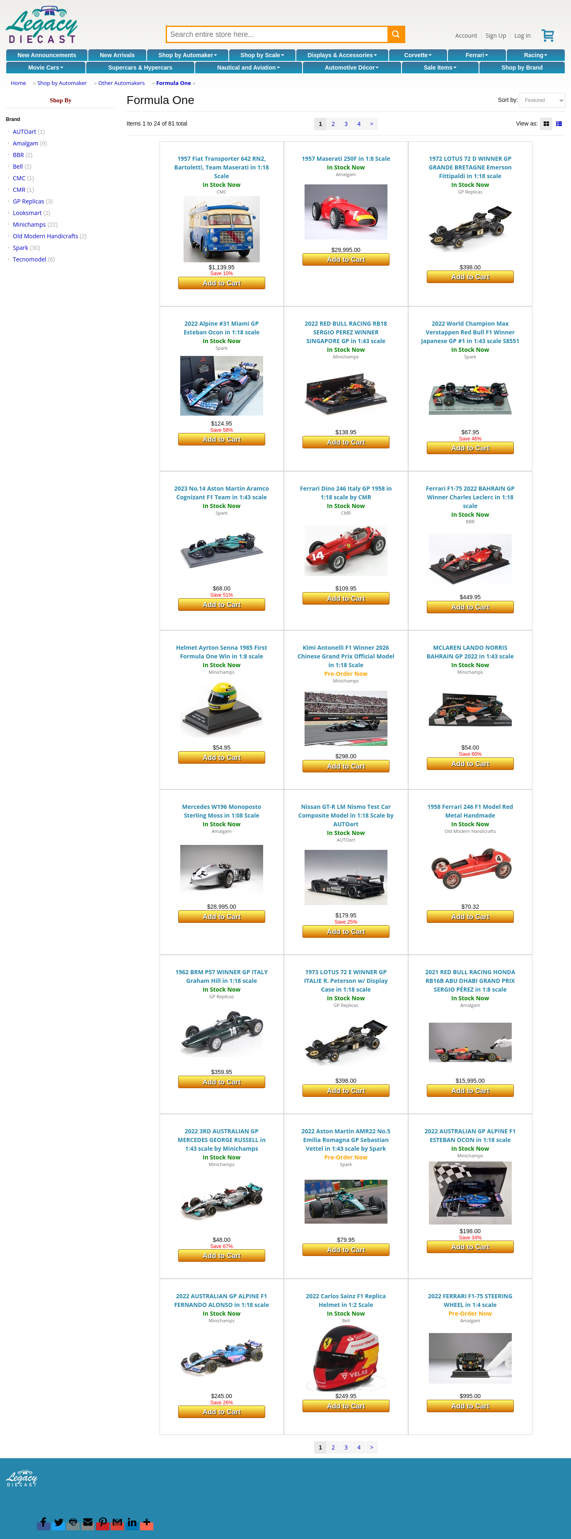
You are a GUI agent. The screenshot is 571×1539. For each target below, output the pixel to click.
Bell (18, 166)
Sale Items (440, 67)
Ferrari (477, 55)
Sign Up (496, 35)
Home (18, 83)
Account (466, 35)
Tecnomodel (29, 259)
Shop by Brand (522, 67)
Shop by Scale (262, 55)
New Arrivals (117, 55)
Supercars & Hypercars (140, 67)
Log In (522, 35)
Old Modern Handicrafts (45, 236)
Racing (536, 55)
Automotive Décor (352, 67)
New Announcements (46, 55)
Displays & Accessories (342, 55)
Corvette (418, 55)
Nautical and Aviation (248, 67)
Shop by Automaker (187, 55)
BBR (18, 155)
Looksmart (27, 213)
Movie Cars (45, 67)
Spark (20, 248)
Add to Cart (221, 283)
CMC (19, 178)
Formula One (173, 83)
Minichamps (29, 224)
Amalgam (25, 143)
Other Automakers (121, 83)
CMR (19, 190)
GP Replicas (28, 201)
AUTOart (24, 132)
